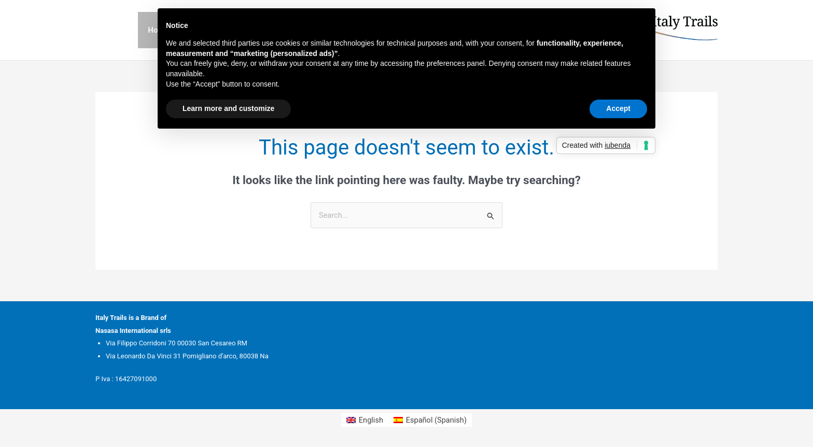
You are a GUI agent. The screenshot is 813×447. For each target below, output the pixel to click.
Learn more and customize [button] (228, 108)
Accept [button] (618, 108)
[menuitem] (364, 421)
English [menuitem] (370, 420)
